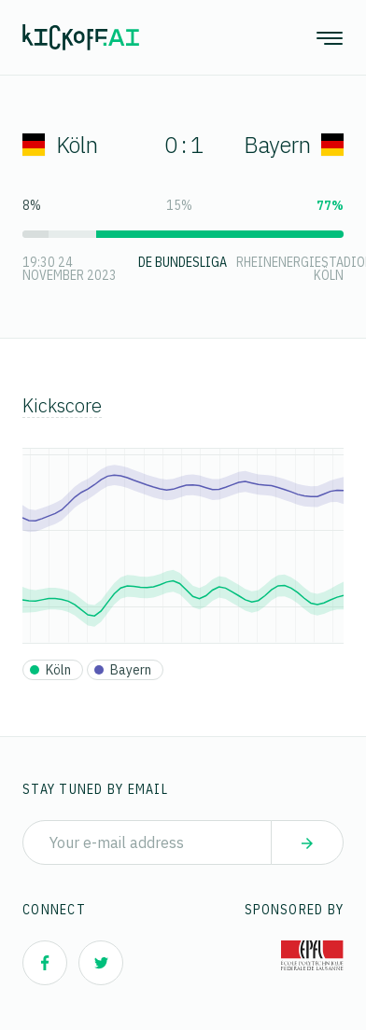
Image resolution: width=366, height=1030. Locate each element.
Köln (59, 145)
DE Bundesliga (182, 262)
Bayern (294, 145)
